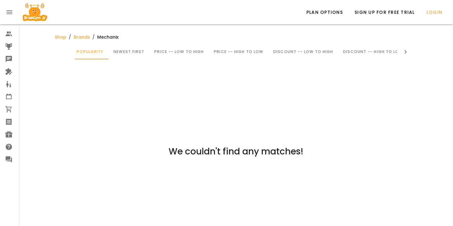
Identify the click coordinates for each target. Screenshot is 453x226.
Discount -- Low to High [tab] (335, 51)
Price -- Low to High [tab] (211, 51)
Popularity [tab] (122, 51)
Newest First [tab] (160, 51)
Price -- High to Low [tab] (270, 51)
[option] (9, 34)
